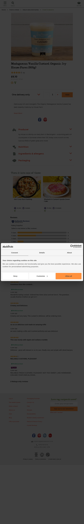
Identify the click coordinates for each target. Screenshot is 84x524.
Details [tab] (42, 253)
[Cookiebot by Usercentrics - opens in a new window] (71, 246)
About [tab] (69, 253)
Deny (15, 276)
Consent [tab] (14, 253)
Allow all (68, 276)
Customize (42, 276)
